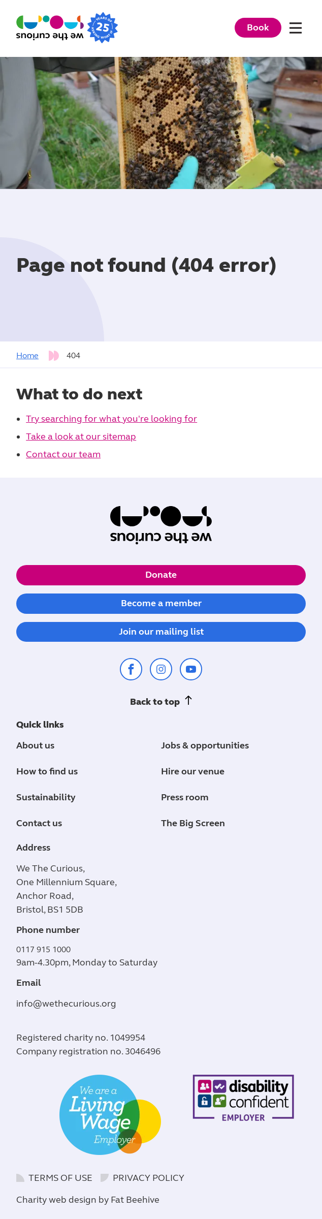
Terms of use (60, 1177)
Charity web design (56, 1199)
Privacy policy (148, 1177)
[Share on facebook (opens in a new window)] (131, 669)
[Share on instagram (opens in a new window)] (161, 669)
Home (27, 355)
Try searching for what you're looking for (111, 418)
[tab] (40, 356)
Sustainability (46, 797)
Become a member (161, 603)
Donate (161, 574)
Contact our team (63, 454)
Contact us (39, 823)
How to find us (47, 771)
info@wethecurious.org (66, 1003)
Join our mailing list (161, 631)
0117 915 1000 (43, 949)
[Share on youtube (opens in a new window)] (191, 669)
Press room (185, 797)
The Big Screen (193, 823)
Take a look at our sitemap (81, 436)
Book (258, 27)
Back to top (155, 701)
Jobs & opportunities (205, 745)
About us (35, 745)
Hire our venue (192, 771)
